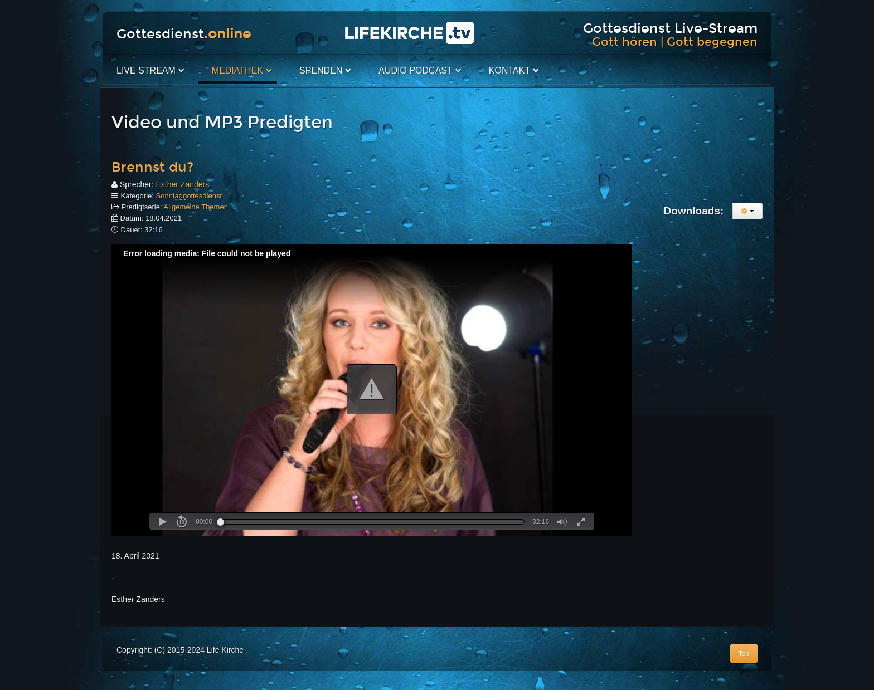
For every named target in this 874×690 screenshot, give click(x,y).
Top (744, 654)
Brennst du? (152, 167)
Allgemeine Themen (196, 207)
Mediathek (237, 70)
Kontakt (509, 70)
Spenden (320, 70)
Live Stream (146, 70)
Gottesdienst (183, 34)
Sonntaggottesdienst (189, 196)
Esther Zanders (182, 184)
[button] (371, 389)
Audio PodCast (415, 70)
